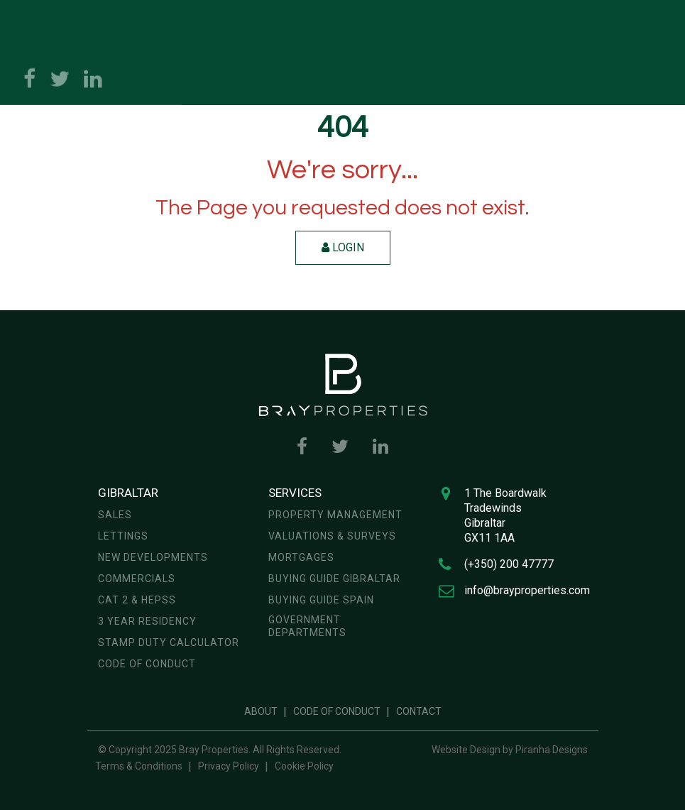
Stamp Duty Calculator (168, 642)
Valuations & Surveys (332, 536)
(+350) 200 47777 (509, 564)
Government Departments (307, 626)
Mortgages (301, 557)
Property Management (335, 514)
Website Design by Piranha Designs (510, 749)
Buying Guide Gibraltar (334, 578)
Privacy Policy (228, 766)
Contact (419, 711)
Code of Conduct (147, 663)
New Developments (153, 557)
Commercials (136, 578)
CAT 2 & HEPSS (137, 600)
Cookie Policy (304, 766)
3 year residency (147, 621)
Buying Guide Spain (321, 600)
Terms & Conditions (138, 766)
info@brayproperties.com (527, 590)
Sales (115, 514)
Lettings (123, 536)
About (261, 711)
